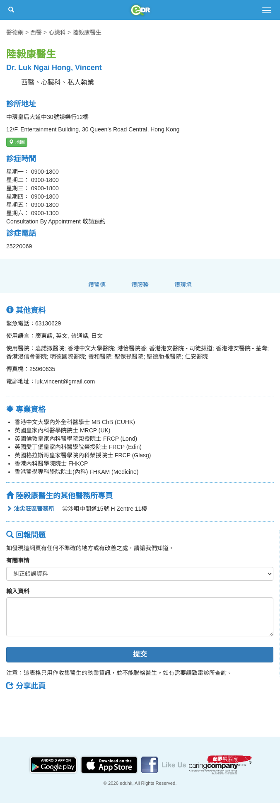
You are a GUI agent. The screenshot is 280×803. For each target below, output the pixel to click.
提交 (140, 654)
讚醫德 (97, 284)
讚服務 (140, 284)
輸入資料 (17, 591)
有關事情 (17, 560)
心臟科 (57, 32)
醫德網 (15, 32)
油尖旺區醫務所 (30, 508)
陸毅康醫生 (86, 32)
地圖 (17, 142)
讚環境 (183, 284)
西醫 (36, 32)
